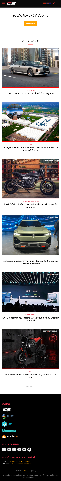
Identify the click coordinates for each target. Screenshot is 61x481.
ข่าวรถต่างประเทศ (30, 90)
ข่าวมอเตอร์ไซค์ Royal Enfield (30, 201)
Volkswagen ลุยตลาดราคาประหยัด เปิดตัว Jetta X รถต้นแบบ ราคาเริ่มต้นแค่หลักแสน (30, 262)
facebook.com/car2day (21, 464)
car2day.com (26, 471)
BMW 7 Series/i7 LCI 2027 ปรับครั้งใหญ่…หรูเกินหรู (30, 93)
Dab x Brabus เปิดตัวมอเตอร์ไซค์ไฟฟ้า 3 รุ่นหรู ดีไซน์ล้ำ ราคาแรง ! (30, 376)
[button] (54, 3)
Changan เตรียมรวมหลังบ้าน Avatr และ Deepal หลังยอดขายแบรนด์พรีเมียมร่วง (30, 149)
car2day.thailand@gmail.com (19, 461)
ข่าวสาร (30, 144)
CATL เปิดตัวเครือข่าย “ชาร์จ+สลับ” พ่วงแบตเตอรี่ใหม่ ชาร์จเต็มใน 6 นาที (30, 319)
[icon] (29, 449)
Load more (30, 387)
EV (30, 371)
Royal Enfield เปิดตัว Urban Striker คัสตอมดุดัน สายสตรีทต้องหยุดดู (30, 206)
